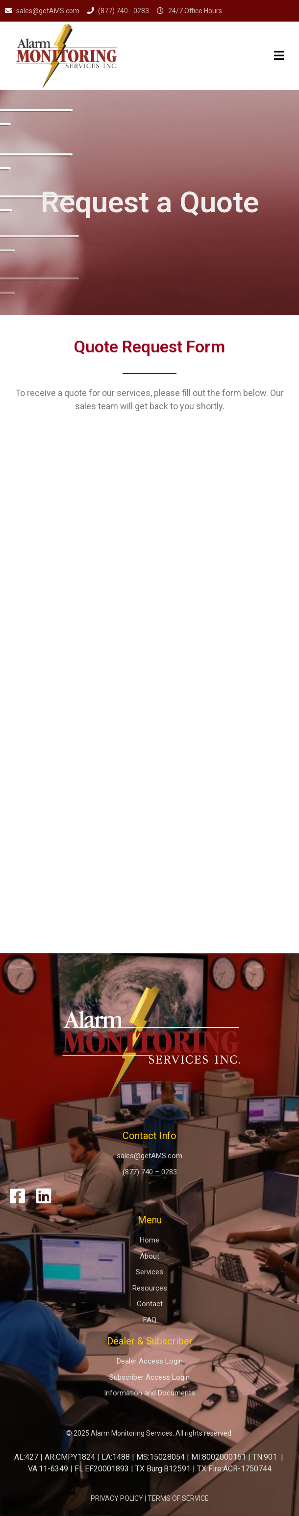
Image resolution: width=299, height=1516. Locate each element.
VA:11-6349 (48, 1468)
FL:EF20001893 (102, 1468)
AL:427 (26, 1457)
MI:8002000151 (218, 1457)
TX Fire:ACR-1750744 (234, 1468)
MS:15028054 (160, 1457)
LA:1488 (115, 1457)
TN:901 (264, 1457)
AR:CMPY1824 (70, 1457)
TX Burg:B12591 (163, 1468)
